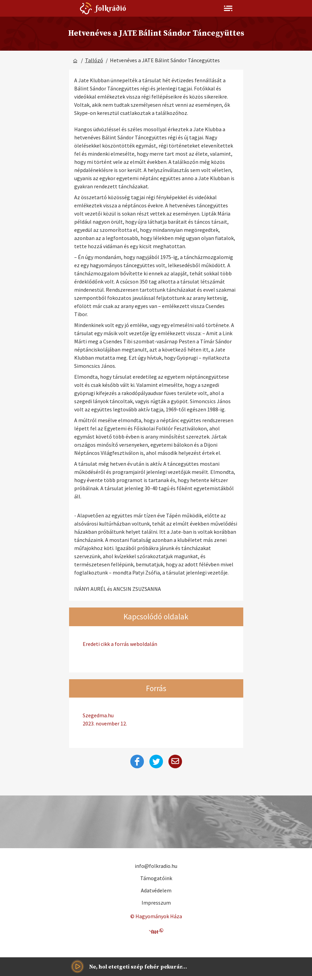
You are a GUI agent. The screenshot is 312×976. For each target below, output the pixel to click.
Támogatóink (156, 878)
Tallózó (94, 60)
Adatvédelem (156, 890)
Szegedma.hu (156, 719)
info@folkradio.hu (156, 865)
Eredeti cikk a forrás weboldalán (120, 643)
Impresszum (156, 902)
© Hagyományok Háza (156, 916)
